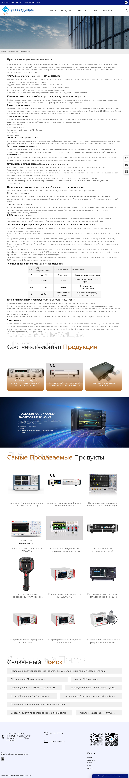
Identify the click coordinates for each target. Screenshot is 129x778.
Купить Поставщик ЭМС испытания (30, 696)
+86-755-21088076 (32, 3)
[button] (118, 372)
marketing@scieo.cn (12, 3)
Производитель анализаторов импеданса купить (38, 704)
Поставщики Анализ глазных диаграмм (33, 687)
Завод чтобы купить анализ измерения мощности (38, 713)
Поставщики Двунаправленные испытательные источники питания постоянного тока (58, 671)
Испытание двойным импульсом (97, 713)
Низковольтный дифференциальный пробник (89, 696)
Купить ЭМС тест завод (87, 679)
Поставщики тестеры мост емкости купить (92, 687)
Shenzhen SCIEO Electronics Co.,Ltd (62, 309)
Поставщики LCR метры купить (28, 679)
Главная (3, 51)
